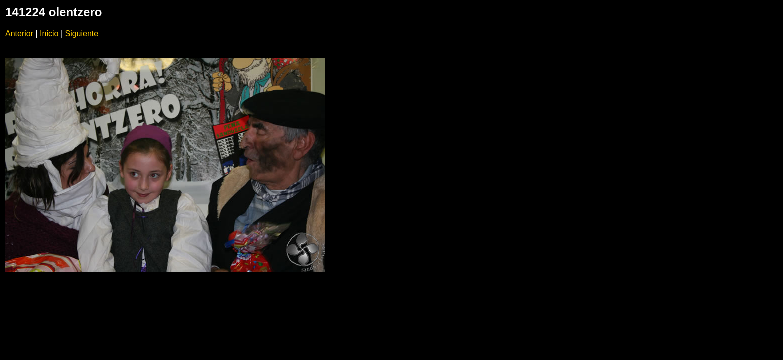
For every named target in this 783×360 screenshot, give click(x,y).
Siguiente (81, 34)
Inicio (49, 34)
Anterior (19, 34)
